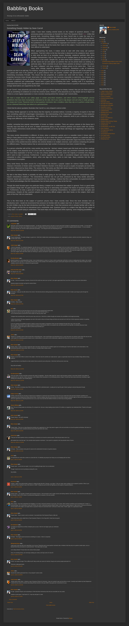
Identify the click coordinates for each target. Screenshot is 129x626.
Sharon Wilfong (15, 405)
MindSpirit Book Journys (106, 112)
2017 (102, 74)
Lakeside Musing (105, 110)
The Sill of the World (105, 137)
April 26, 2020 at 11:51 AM (17, 585)
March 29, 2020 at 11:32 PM (17, 380)
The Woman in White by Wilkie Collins (111, 63)
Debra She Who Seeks (16, 269)
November (105, 43)
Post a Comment (13, 599)
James (12, 334)
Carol (12, 455)
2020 (102, 41)
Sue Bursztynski (15, 373)
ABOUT (13, 20)
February (104, 66)
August (104, 49)
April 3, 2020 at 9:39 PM (16, 520)
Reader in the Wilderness (107, 117)
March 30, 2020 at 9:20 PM (17, 419)
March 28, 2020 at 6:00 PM (17, 273)
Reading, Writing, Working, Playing (109, 121)
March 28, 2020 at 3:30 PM (17, 253)
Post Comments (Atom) (18, 609)
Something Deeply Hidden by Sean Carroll (112, 61)
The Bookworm (104, 132)
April (103, 57)
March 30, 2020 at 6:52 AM (17, 389)
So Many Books (104, 124)
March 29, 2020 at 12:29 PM (17, 369)
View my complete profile (113, 29)
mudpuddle (13, 223)
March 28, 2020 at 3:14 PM (17, 240)
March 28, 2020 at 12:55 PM (17, 230)
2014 (102, 80)
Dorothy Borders (15, 258)
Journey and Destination (106, 109)
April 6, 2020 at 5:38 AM (16, 538)
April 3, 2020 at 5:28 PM (16, 508)
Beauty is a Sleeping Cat (106, 93)
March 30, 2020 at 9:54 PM (17, 430)
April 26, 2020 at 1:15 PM (16, 596)
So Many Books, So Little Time (108, 126)
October (104, 45)
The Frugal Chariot (105, 135)
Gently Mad (103, 100)
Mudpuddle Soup (105, 114)
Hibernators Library (105, 101)
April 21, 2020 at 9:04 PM (16, 574)
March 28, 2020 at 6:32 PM (17, 285)
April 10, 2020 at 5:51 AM (16, 566)
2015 (102, 78)
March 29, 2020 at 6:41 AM (17, 340)
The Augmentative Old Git (107, 130)
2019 (102, 70)
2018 (102, 72)
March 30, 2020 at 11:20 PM (17, 442)
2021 (102, 39)
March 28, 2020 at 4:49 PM (17, 265)
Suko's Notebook (105, 128)
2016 (102, 76)
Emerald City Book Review (107, 98)
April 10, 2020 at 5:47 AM (16, 554)
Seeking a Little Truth (106, 123)
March (104, 59)
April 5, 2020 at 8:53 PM (16, 530)
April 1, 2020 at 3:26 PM (16, 487)
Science (20, 216)
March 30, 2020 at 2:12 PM (17, 400)
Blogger (70, 618)
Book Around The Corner (106, 94)
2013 (102, 82)
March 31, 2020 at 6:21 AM (17, 451)
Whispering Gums (15, 543)
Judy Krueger (14, 245)
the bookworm (14, 524)
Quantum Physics (14, 216)
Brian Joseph (14, 235)
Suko (12, 501)
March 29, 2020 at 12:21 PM (17, 350)
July (103, 51)
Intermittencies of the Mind (107, 105)
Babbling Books (25, 8)
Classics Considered (105, 96)
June (103, 53)
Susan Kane (14, 435)
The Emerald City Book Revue (108, 133)
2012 (102, 84)
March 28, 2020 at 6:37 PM (17, 295)
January (104, 68)
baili (12, 308)
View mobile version (50, 605)
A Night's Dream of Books (107, 91)
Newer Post (10, 602)
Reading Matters (104, 119)
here (84, 34)
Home (7, 20)
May (103, 55)
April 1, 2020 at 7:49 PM (16, 497)
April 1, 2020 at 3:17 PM (16, 477)
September (105, 47)
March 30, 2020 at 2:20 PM (17, 410)
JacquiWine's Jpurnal (106, 107)
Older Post (91, 602)
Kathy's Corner (14, 393)
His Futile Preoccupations (107, 103)
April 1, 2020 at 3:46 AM (16, 459)
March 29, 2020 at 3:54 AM (17, 330)
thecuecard (13, 481)
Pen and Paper (104, 116)
